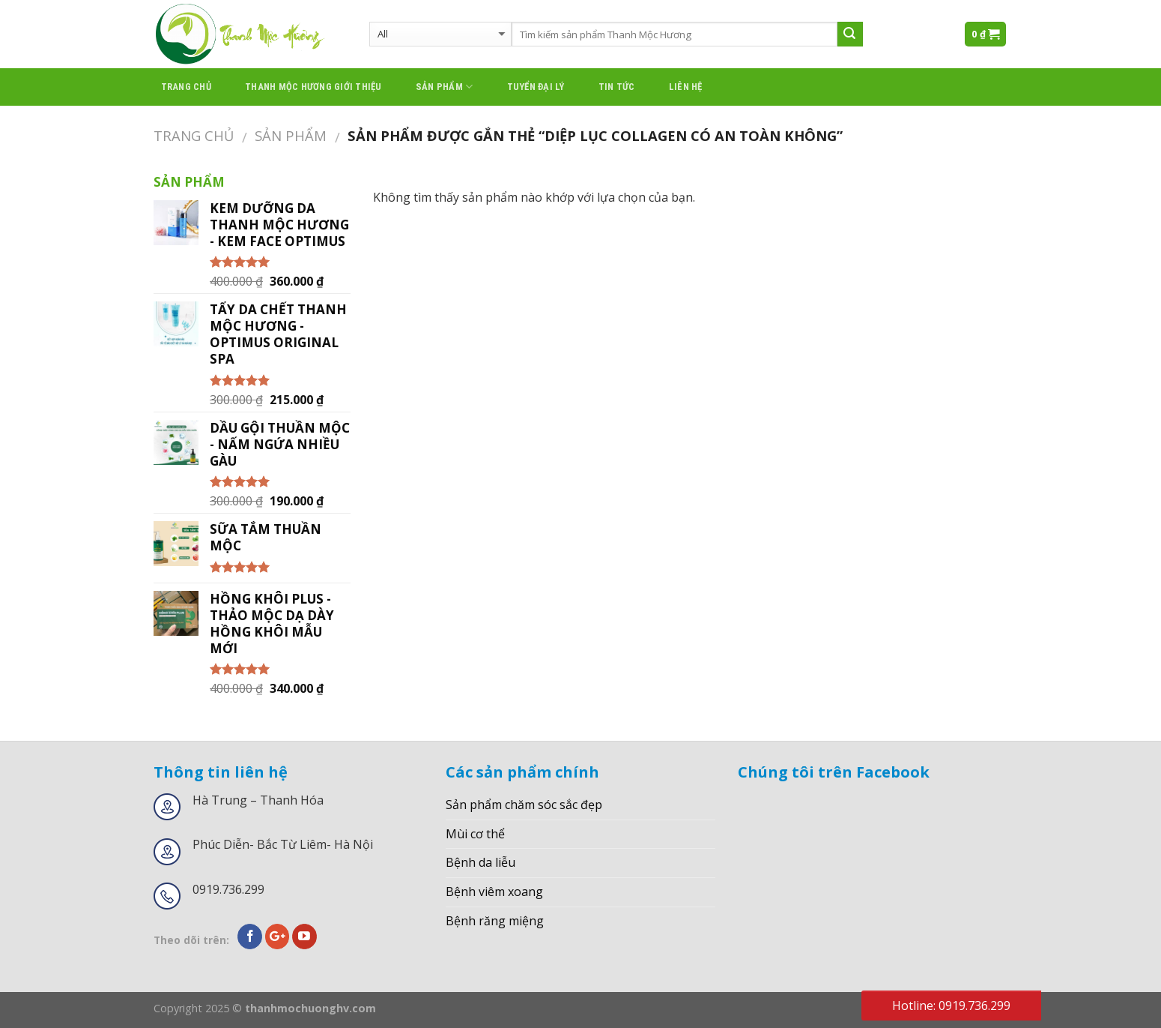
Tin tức (616, 86)
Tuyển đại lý (536, 86)
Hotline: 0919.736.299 (951, 1005)
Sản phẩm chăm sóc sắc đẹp (524, 804)
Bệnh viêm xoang (494, 891)
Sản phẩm (444, 86)
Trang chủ (186, 86)
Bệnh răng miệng (495, 921)
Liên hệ (686, 86)
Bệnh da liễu (480, 862)
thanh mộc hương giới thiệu (313, 86)
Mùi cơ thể (475, 834)
